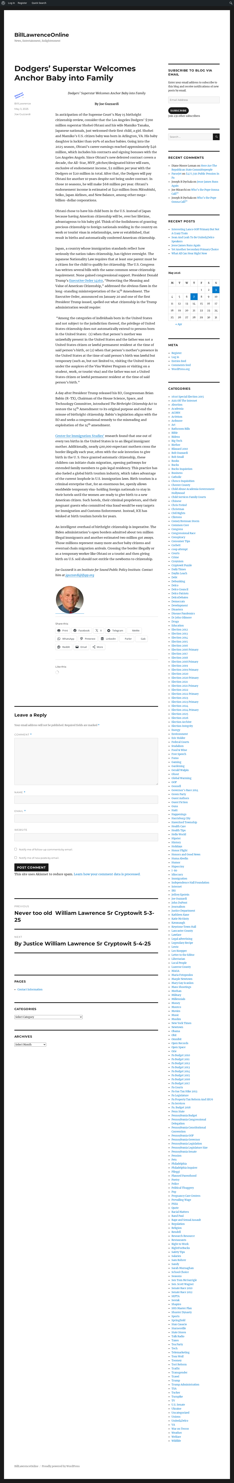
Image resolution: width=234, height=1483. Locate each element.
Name (19, 792)
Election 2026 (180, 718)
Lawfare (176, 934)
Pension (176, 1155)
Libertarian (178, 959)
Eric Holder (178, 738)
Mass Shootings (181, 987)
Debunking (178, 581)
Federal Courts (180, 742)
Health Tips (179, 830)
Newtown (177, 1027)
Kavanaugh (178, 922)
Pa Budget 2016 (181, 1079)
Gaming (176, 762)
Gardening (178, 766)
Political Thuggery (183, 1187)
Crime (175, 557)
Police (175, 1183)
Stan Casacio (179, 1324)
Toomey (176, 1360)
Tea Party (177, 1344)
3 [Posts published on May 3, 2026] (216, 289)
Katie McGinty (180, 918)
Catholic (176, 477)
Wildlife (176, 1440)
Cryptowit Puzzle (182, 565)
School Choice (180, 1272)
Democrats (178, 601)
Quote (175, 1208)
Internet (177, 886)
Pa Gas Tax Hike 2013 (184, 1091)
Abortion (177, 404)
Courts (176, 553)
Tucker (176, 1392)
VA (173, 1424)
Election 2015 (180, 641)
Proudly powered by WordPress (61, 1466)
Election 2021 (180, 681)
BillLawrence (22, 103)
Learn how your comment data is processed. (107, 874)
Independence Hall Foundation (190, 882)
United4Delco (180, 1420)
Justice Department (183, 910)
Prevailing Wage (181, 1200)
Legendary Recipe (182, 942)
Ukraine (176, 1408)
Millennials (178, 999)
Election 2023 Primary (185, 702)
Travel (175, 1376)
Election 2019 (180, 665)
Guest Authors (180, 798)
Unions (176, 1416)
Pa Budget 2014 (181, 1071)
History (176, 842)
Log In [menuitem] (11, 3)
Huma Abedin (180, 858)
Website (20, 829)
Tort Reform (179, 1364)
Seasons (177, 1276)
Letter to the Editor (183, 955)
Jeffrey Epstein (180, 894)
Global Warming (181, 778)
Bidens (176, 436)
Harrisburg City (181, 818)
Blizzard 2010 (180, 449)
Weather (177, 1432)
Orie (174, 1051)
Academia (177, 408)
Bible (175, 432)
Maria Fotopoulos (182, 975)
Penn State (178, 1111)
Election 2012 (180, 629)
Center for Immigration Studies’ (79, 436)
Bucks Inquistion (182, 469)
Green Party (179, 794)
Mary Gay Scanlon (183, 983)
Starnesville (179, 1328)
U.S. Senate (178, 1404)
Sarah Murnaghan (183, 1268)
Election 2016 (180, 645)
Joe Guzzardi (22, 114)
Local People (179, 963)
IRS (174, 890)
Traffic (176, 1368)
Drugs (175, 621)
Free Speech (179, 754)
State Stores (179, 1332)
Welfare (176, 1436)
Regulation (178, 1224)
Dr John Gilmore (182, 617)
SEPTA (176, 1296)
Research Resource (183, 1236)
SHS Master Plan (182, 1308)
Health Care (179, 826)
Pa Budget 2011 (181, 1059)
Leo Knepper (179, 951)
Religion (177, 1228)
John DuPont (179, 902)
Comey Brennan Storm (185, 521)
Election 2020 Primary (185, 677)
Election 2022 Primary (185, 694)
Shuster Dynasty (182, 1312)
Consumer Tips (181, 541)
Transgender (179, 1372)
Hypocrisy (178, 866)
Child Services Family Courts (189, 497)
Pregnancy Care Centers (186, 1195)
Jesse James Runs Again (186, 245)
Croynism (177, 561)
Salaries (176, 1256)
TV (173, 1400)
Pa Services (178, 1103)
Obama (176, 1031)
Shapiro (176, 1304)
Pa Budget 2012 (181, 1063)
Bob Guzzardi (180, 453)
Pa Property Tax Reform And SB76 (192, 1099)
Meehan (176, 991)
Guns (175, 806)
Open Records (180, 1043)
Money (176, 1003)
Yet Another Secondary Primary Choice (195, 249)
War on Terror (180, 1428)
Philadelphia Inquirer (184, 1167)
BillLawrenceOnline (41, 35)
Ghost (175, 774)
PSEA (175, 1204)
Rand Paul (178, 1216)
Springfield (178, 1320)
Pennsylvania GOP (183, 1135)
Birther (176, 445)
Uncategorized (180, 1412)
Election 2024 (180, 706)
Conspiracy (178, 537)
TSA (174, 1388)
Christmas (178, 509)
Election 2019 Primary (185, 669)
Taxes (175, 1340)
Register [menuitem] (22, 3)
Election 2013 (180, 633)
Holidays (177, 846)
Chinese (176, 501)
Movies (176, 1011)
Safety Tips (178, 1252)
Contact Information (30, 989)
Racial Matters (180, 1212)
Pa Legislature (180, 1095)
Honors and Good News (186, 854)
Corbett (176, 545)
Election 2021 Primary (185, 685)
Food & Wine (179, 750)
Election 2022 (180, 689)
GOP (174, 782)
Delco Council (180, 589)
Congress (177, 529)
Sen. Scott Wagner (183, 1284)
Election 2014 (180, 637)
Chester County (181, 485)
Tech (175, 1348)
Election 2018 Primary (185, 661)
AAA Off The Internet (184, 400)
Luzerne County (181, 967)
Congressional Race (183, 533)
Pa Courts (177, 1087)
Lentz (175, 947)
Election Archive (181, 722)
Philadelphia (179, 1163)
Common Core (180, 525)
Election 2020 (180, 673)
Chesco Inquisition (183, 481)
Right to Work (180, 1244)
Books (175, 461)
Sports (176, 1316)
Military (176, 995)
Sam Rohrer (179, 1260)
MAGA (175, 971)
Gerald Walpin (180, 770)
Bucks (175, 465)
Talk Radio (178, 1336)
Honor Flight (179, 850)
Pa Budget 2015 (181, 1075)
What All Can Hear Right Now (189, 253)
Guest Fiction (180, 802)
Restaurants (179, 1240)
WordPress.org (181, 369)
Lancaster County (182, 930)
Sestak (176, 1300)
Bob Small (178, 457)
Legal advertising (182, 938)
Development (180, 605)
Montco (176, 1007)
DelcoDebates (180, 597)
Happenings (179, 814)
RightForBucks (181, 1248)
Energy (176, 730)
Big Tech (177, 441)
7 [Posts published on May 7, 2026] (194, 296)
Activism (177, 416)
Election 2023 (180, 698)
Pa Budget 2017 (181, 1083)
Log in (175, 357)
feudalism (178, 746)
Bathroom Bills (181, 428)
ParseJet (176, 173)
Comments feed (181, 365)
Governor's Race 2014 (185, 790)
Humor (176, 862)
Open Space (179, 1047)
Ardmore (177, 420)
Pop (174, 1191)
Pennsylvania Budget (184, 1115)
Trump (176, 1380)
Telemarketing (181, 1352)
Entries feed (179, 361)
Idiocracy (177, 874)
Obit (174, 1035)
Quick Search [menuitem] (39, 3)
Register (177, 353)
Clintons (177, 517)
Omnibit (176, 1039)
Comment (23, 734)
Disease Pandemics (183, 613)
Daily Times (179, 569)
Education (178, 625)
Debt (174, 577)
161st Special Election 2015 (188, 396)
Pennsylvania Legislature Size (190, 1147)
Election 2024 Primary (185, 710)
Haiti (174, 810)
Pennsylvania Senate (184, 1151)
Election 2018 (180, 657)
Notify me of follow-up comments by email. (46, 849)
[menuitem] (3, 3)
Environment (180, 734)
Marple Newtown (182, 979)
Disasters (177, 609)
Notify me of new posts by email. (39, 857)
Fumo (175, 758)
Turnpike (177, 1396)
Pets (174, 1159)
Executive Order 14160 (86, 280)
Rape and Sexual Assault (186, 1220)
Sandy (175, 1264)
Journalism (178, 906)
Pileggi (176, 1171)
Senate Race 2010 (182, 1288)
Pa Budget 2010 (181, 1055)
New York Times (181, 1023)
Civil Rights (178, 513)
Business (177, 473)
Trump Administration (185, 1384)
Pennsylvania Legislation (187, 1143)
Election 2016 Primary (185, 649)
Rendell (176, 1232)
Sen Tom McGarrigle (184, 1280)
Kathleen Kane (180, 914)
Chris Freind (179, 505)
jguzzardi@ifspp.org (80, 575)
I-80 (174, 870)
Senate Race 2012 (182, 1292)
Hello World (179, 834)
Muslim (176, 1019)
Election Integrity (182, 726)
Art (173, 424)
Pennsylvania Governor (186, 1139)
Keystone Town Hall (184, 926)
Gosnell (176, 786)
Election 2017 (180, 653)
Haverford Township (184, 822)
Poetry (175, 1179)
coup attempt (180, 549)
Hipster (176, 838)
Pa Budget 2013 (181, 1067)
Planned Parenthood (184, 1175)
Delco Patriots (180, 593)
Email (20, 811)
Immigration (179, 878)
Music (175, 1015)
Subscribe (178, 110)
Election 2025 (180, 714)
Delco (175, 585)
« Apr (178, 324)
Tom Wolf (178, 1356)
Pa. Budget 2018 (181, 1107)
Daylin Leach (179, 573)
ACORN (176, 412)
